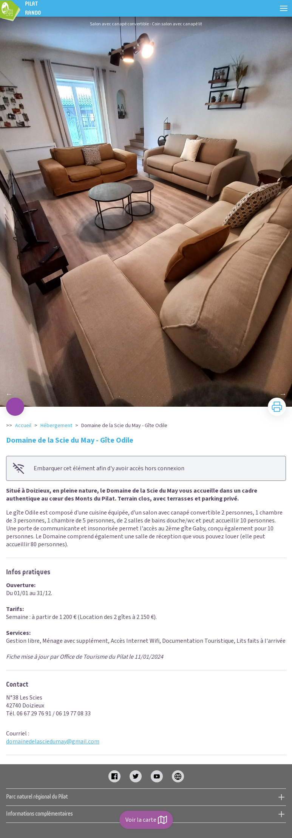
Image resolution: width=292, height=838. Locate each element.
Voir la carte (146, 819)
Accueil (23, 425)
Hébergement (56, 425)
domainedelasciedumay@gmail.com (52, 741)
